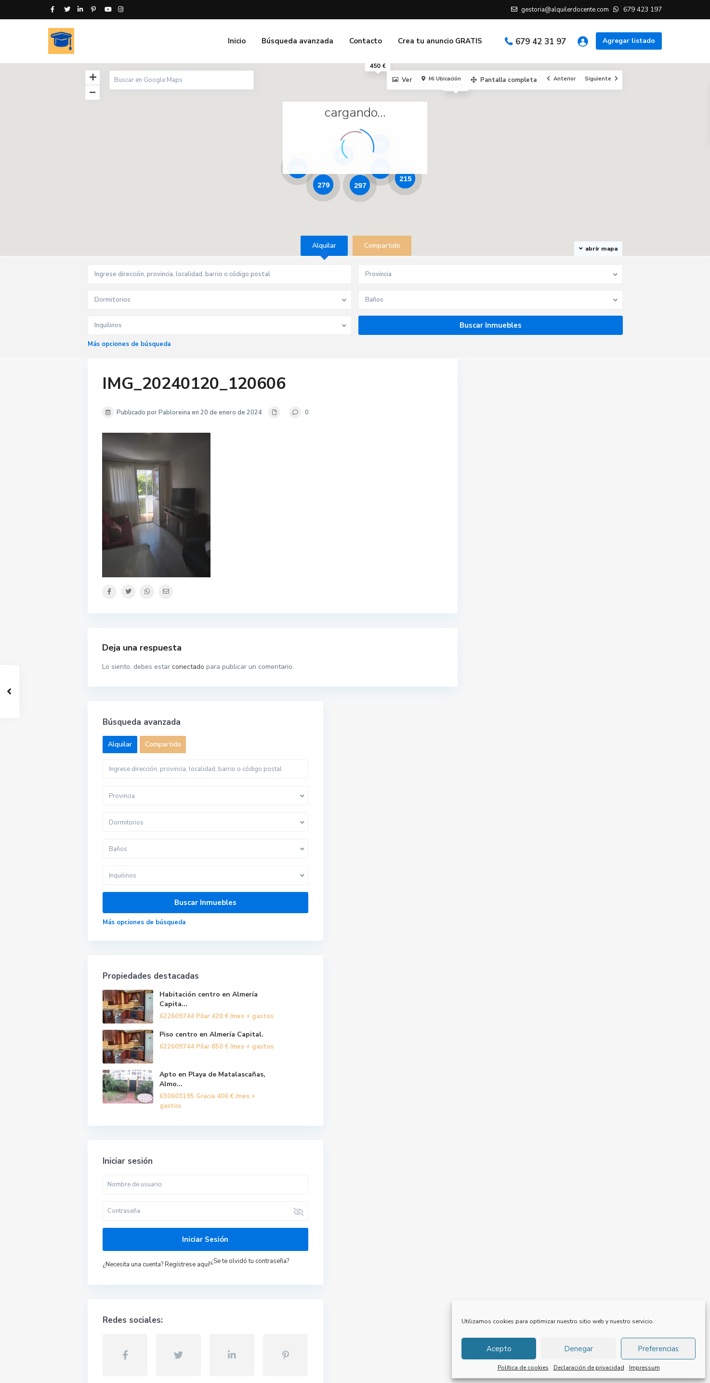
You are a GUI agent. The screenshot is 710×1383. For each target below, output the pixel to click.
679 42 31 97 (540, 41)
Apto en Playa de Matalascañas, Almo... (569, 756)
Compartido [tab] (382, 245)
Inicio (237, 41)
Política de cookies (523, 1367)
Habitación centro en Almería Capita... (574, 656)
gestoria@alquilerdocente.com (148, 1223)
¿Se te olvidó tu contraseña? (526, 956)
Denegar (578, 1349)
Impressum (644, 1367)
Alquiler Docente (126, 1238)
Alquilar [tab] (324, 245)
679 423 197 (119, 1209)
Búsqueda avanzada (297, 41)
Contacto (365, 41)
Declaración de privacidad (588, 1367)
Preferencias (658, 1349)
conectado (188, 666)
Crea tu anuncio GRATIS (440, 41)
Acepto (499, 1349)
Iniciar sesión (547, 921)
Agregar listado (629, 40)
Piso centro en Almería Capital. (568, 703)
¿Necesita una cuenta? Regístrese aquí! (541, 946)
